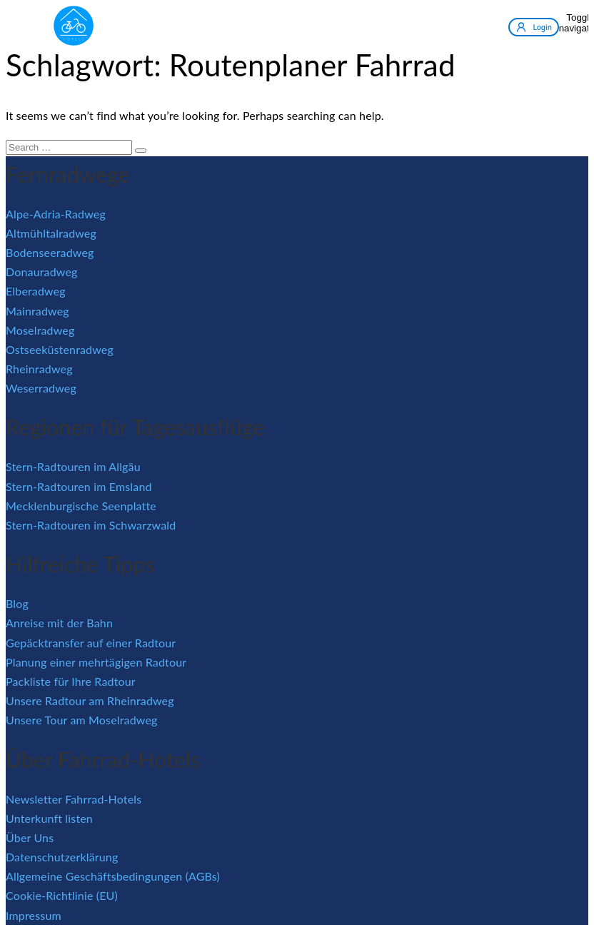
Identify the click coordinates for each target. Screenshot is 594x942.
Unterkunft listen (49, 818)
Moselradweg (40, 330)
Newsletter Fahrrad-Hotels (73, 799)
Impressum (33, 915)
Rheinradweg (39, 368)
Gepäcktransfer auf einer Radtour (91, 642)
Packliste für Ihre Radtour (71, 681)
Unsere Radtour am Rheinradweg (90, 700)
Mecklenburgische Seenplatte (81, 505)
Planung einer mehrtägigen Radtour (96, 662)
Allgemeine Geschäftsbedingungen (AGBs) (113, 876)
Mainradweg (37, 311)
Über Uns (30, 837)
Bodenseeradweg (50, 252)
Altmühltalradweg (51, 233)
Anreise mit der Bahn (59, 622)
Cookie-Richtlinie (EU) (62, 895)
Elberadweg (36, 291)
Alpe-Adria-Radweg (56, 214)
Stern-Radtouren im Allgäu (73, 466)
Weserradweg (41, 388)
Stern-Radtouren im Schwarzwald (91, 525)
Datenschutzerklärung (62, 857)
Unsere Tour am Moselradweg (82, 719)
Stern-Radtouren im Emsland (79, 486)
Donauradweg (42, 271)
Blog (17, 603)
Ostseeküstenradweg (60, 349)
